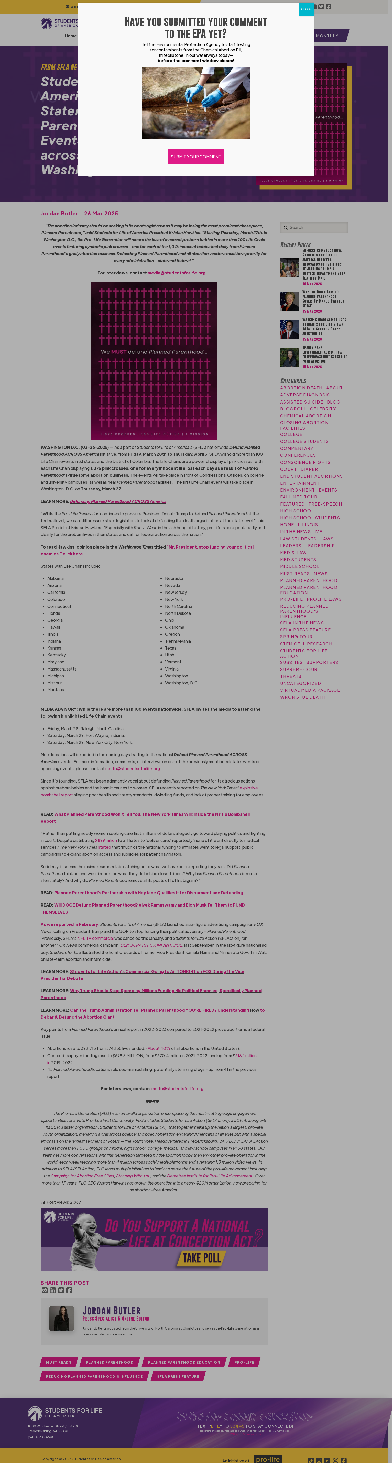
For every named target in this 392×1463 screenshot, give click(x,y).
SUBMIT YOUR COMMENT (196, 156)
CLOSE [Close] (306, 9)
